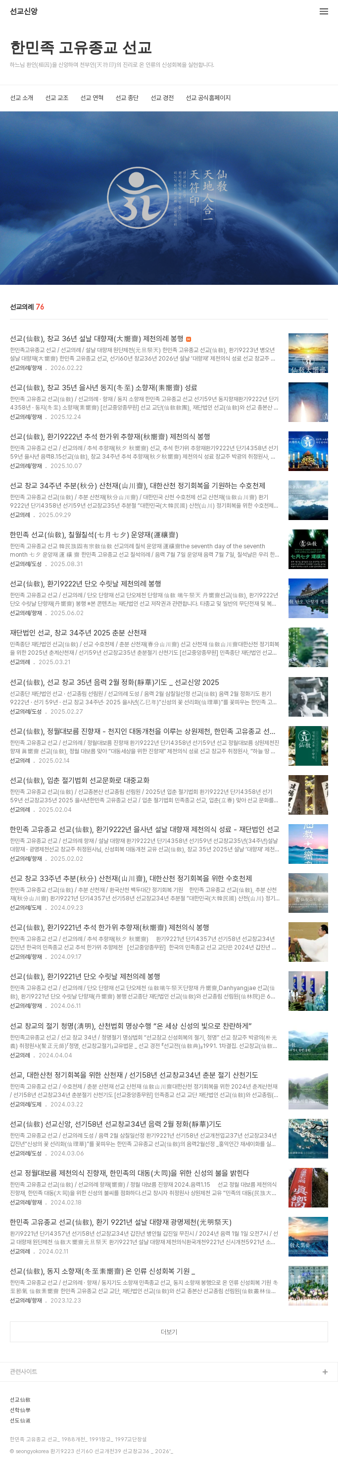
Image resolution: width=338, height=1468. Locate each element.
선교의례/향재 (26, 368)
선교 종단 (127, 98)
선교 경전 (162, 98)
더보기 (169, 1332)
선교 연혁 (91, 98)
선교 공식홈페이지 (208, 98)
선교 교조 (56, 98)
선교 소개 (21, 98)
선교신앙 (24, 11)
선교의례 (20, 515)
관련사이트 (23, 1371)
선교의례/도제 (26, 907)
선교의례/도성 (26, 564)
